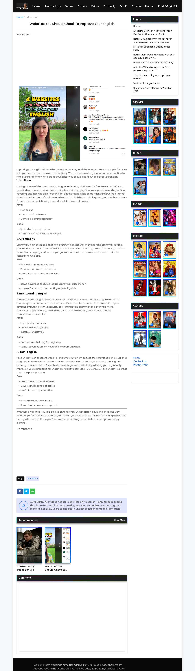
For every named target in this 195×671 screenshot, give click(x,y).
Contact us (139, 361)
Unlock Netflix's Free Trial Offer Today (153, 62)
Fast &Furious (167, 6)
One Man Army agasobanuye (26, 568)
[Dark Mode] (170, 6)
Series (69, 6)
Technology (53, 6)
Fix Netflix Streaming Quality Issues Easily (151, 48)
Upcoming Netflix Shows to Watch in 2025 (152, 89)
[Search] (175, 6)
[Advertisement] (42, 57)
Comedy (109, 6)
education (32, 17)
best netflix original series (146, 83)
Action (82, 6)
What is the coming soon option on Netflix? (152, 77)
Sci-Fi (123, 6)
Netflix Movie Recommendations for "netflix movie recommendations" (152, 40)
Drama (136, 6)
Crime (95, 6)
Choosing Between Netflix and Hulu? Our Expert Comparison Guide (152, 32)
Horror (149, 6)
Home (36, 6)
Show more (119, 519)
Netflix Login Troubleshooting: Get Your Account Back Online (154, 56)
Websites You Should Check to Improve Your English (55, 568)
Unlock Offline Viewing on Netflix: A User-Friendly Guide (151, 69)
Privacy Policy (140, 364)
